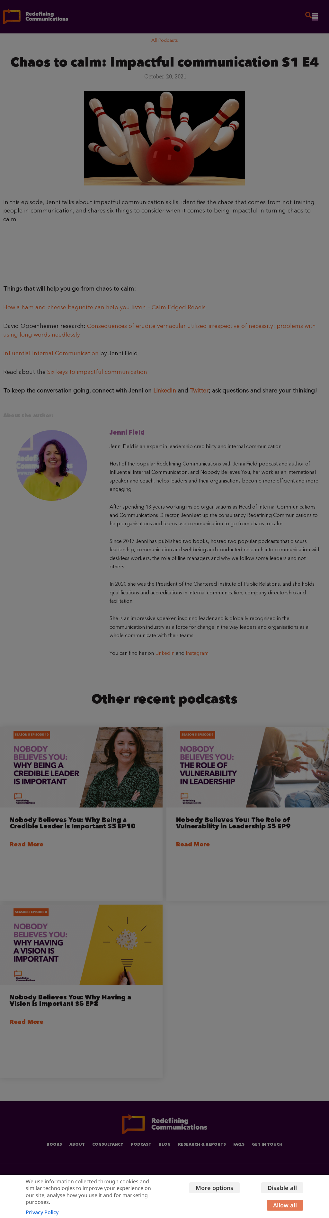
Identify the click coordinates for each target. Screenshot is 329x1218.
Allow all (285, 1205)
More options (213, 1188)
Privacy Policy (42, 1212)
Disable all (282, 1188)
